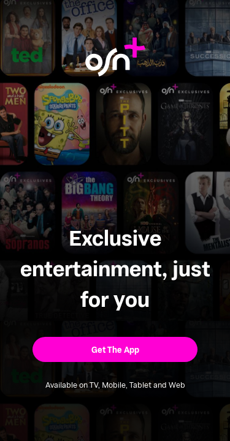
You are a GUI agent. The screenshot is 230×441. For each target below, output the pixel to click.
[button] (115, 349)
